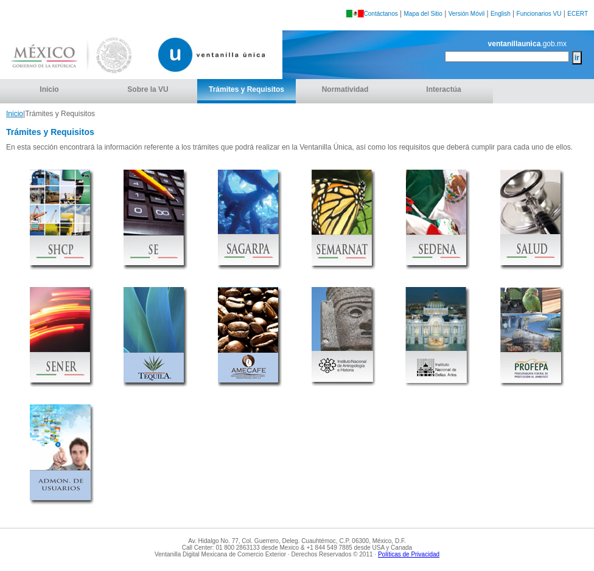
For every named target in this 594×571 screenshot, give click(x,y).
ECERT (577, 13)
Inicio (49, 89)
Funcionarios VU (539, 13)
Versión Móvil (466, 13)
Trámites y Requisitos (246, 89)
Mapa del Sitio (423, 13)
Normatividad (345, 89)
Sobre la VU (147, 89)
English (501, 13)
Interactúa (443, 89)
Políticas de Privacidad (408, 554)
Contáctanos (381, 13)
